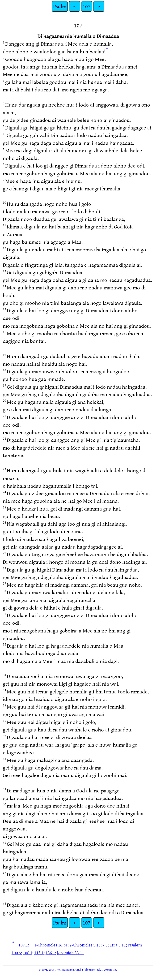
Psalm (59, 6)
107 (86, 6)
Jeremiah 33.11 (70, 952)
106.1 (27, 952)
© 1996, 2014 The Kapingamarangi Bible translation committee (78, 969)
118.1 (39, 952)
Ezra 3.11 (118, 945)
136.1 (50, 952)
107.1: (23, 945)
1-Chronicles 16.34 (50, 945)
